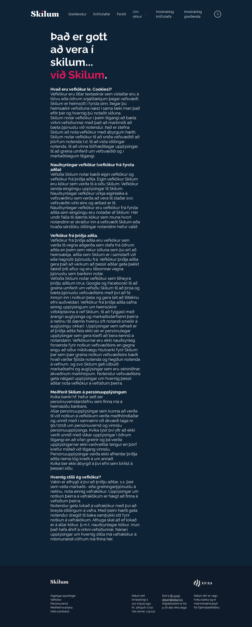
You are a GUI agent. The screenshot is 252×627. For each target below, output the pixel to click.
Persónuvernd (59, 603)
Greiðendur (77, 14)
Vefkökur (55, 599)
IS (218, 14)
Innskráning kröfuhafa (165, 14)
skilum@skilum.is (172, 599)
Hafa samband (59, 611)
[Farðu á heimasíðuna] (45, 14)
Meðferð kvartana (61, 607)
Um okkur (137, 14)
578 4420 (174, 595)
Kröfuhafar (101, 14)
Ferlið (121, 14)
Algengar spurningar (63, 595)
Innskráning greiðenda (193, 14)
